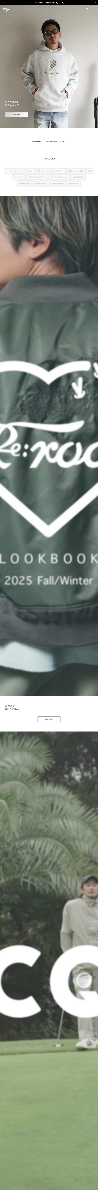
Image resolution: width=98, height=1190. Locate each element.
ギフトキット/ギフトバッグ (59, 178)
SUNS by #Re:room (57, 185)
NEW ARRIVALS (78, 178)
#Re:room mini (73, 185)
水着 (89, 172)
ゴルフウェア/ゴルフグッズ (36, 178)
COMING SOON (25, 185)
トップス (10, 172)
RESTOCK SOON (40, 185)
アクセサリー (59, 172)
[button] (46, 124)
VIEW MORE (17, 115)
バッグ (48, 172)
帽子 (39, 172)
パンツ (20, 172)
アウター (30, 172)
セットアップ (19, 178)
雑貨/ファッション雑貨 (76, 172)
